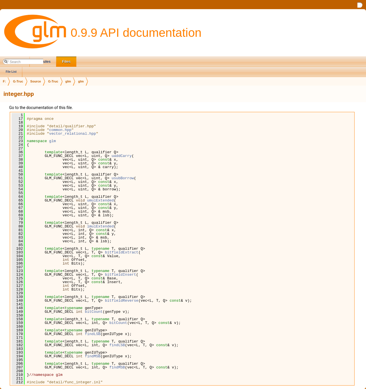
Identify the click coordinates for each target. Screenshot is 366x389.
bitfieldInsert (120, 274)
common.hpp (60, 129)
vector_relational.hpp (72, 133)
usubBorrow (123, 178)
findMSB (93, 356)
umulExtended (100, 200)
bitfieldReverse (121, 300)
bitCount (94, 311)
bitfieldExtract (121, 252)
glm (68, 81)
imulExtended (100, 226)
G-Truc (18, 81)
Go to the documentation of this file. (41, 107)
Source (35, 81)
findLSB (93, 333)
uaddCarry (122, 155)
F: (4, 81)
